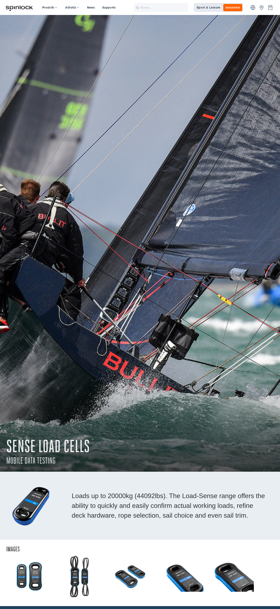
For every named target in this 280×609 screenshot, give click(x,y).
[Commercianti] (262, 8)
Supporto (109, 7)
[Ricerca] (161, 7)
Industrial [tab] (233, 7)
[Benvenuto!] (19, 7)
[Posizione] (253, 8)
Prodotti (49, 7)
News (91, 7)
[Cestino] (270, 8)
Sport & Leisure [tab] (209, 7)
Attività (72, 7)
